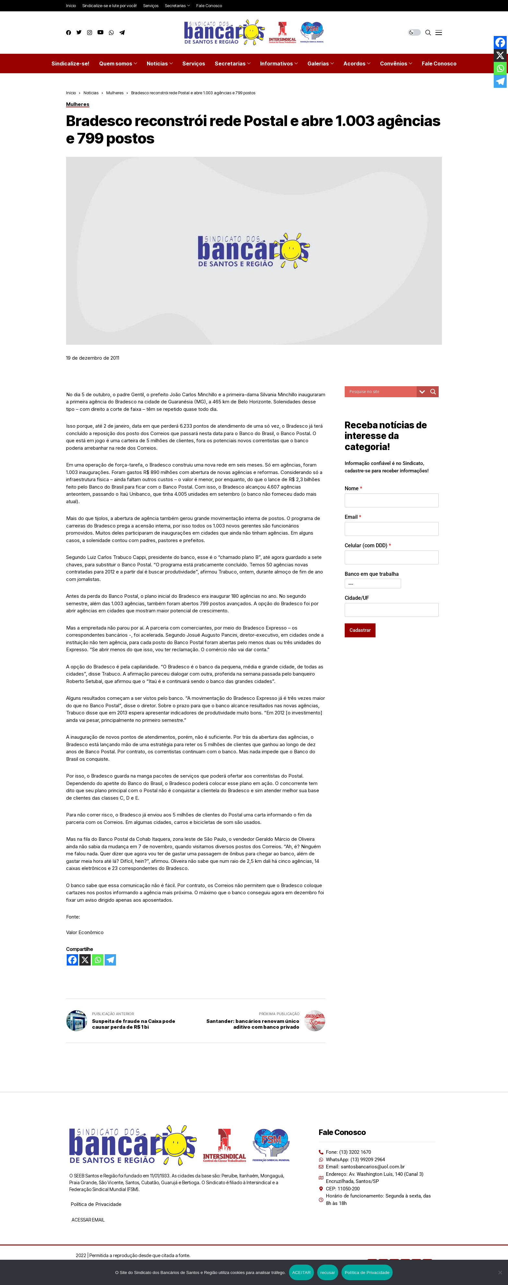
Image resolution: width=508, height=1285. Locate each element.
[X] (85, 960)
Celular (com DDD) (368, 545)
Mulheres (114, 92)
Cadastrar (360, 630)
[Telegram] (110, 960)
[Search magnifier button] (433, 391)
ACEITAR (301, 1272)
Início (71, 92)
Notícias (91, 92)
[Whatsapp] (97, 960)
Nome (353, 488)
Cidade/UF (357, 598)
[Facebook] (72, 960)
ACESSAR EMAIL (88, 1219)
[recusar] (500, 1272)
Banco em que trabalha (372, 574)
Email (353, 517)
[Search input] (382, 391)
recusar (327, 1272)
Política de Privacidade (96, 1204)
